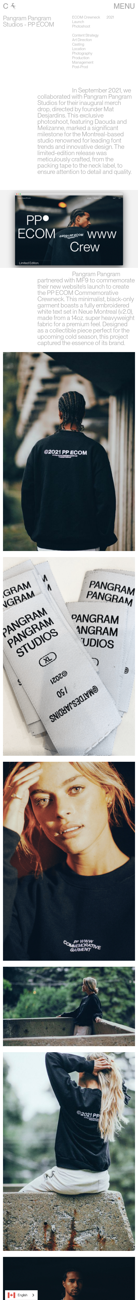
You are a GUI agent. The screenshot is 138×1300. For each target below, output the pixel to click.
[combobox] (21, 1295)
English (17, 1295)
